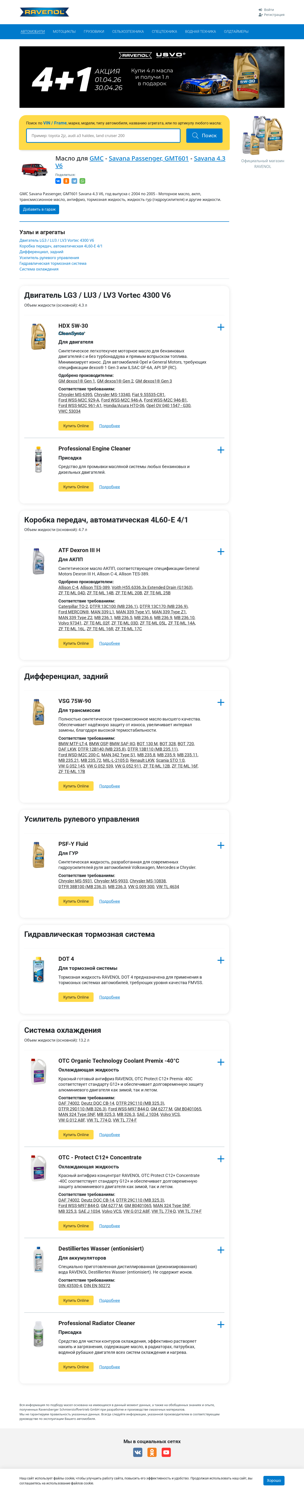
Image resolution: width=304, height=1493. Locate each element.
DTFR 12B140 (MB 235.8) (102, 749)
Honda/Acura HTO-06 (124, 405)
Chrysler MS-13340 (112, 394)
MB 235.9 (166, 754)
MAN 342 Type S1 (118, 754)
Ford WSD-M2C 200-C (79, 754)
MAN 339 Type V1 (133, 611)
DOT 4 (66, 959)
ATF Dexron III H (79, 550)
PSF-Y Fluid (73, 844)
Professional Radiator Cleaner (96, 1323)
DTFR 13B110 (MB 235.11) (153, 749)
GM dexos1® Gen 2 (115, 381)
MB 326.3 (126, 1114)
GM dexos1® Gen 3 (153, 381)
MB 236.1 (103, 617)
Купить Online (76, 425)
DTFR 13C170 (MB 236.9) (164, 606)
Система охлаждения (39, 269)
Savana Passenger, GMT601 (149, 158)
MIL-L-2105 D (115, 760)
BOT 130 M (147, 743)
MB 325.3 (106, 1114)
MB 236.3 (117, 886)
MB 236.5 (123, 617)
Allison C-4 (68, 587)
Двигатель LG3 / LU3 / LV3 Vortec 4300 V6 (56, 240)
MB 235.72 (91, 760)
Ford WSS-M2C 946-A (121, 400)
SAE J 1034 (147, 1114)
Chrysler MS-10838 (148, 880)
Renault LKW (142, 760)
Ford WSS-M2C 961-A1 (80, 405)
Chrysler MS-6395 (75, 394)
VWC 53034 (69, 411)
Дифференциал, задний (41, 252)
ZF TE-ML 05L (153, 623)
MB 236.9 (163, 617)
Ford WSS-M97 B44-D (128, 1108)
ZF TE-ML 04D (71, 592)
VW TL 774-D (99, 1120)
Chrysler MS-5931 (75, 880)
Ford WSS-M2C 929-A (78, 400)
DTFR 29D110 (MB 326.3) (82, 1108)
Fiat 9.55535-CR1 (148, 394)
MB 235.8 (146, 754)
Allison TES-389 (95, 587)
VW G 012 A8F (71, 1120)
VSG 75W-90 (74, 701)
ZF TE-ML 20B (128, 592)
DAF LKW (67, 749)
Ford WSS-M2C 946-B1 (165, 400)
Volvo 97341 (70, 623)
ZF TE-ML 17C (128, 628)
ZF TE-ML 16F (185, 765)
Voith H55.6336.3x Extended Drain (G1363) (152, 587)
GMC (97, 158)
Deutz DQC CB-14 (97, 1103)
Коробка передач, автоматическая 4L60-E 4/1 (61, 246)
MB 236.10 (184, 617)
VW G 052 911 (128, 765)
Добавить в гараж (39, 209)
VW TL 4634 (167, 886)
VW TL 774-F (125, 1120)
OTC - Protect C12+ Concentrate (100, 1157)
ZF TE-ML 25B (157, 592)
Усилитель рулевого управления (49, 258)
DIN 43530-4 (70, 1285)
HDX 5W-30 (73, 325)
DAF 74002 (68, 1103)
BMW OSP (98, 743)
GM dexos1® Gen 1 (76, 381)
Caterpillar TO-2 (73, 606)
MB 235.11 (187, 754)
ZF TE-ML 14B (100, 592)
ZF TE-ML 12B (156, 765)
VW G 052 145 (71, 765)
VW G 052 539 (100, 765)
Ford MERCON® (73, 611)
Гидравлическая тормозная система (52, 263)
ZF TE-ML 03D (124, 623)
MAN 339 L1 (102, 611)
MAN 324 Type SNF (76, 1114)
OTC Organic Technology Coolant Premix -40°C (118, 1060)
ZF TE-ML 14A (181, 623)
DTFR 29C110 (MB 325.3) (140, 1103)
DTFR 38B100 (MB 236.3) (82, 886)
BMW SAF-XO (122, 743)
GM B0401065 (187, 1108)
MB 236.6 (143, 617)
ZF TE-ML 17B (71, 771)
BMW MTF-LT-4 (72, 743)
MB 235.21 (68, 760)
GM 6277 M (161, 1108)
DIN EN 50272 (97, 1285)
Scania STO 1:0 (170, 760)
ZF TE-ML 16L (71, 628)
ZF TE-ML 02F (96, 623)
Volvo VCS (170, 1114)
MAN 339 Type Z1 (169, 611)
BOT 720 (186, 743)
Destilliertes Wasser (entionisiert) (101, 1248)
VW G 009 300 (141, 886)
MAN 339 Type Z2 (75, 617)
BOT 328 (168, 743)
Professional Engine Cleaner (94, 448)
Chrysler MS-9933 (111, 880)
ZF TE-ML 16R (100, 628)
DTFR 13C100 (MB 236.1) (114, 606)
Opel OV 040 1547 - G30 (168, 405)
